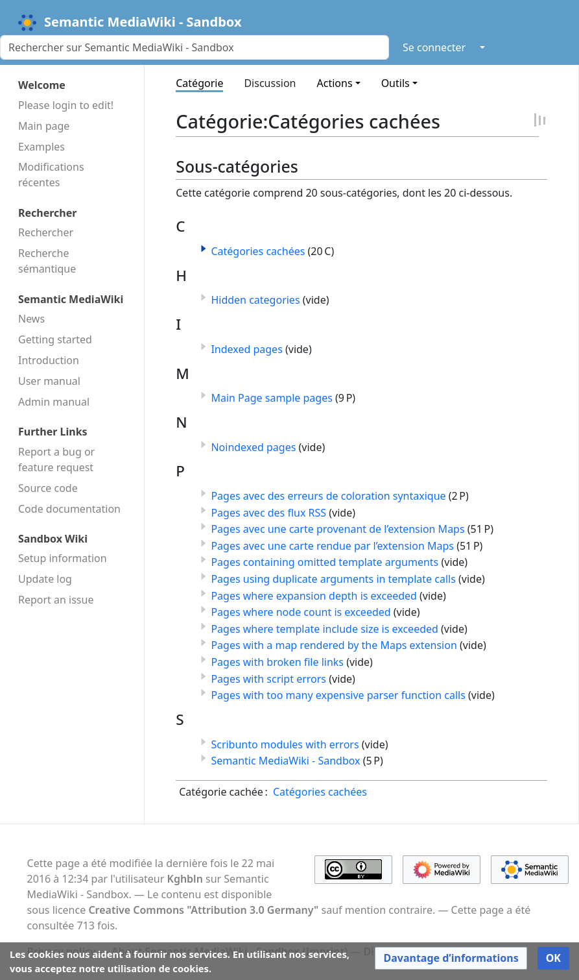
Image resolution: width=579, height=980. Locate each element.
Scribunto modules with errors (285, 744)
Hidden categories (255, 300)
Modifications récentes (51, 175)
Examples (41, 147)
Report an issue (55, 600)
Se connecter (434, 47)
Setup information (62, 558)
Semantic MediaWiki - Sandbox (285, 760)
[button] (203, 248)
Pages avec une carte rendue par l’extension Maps (332, 546)
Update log (45, 579)
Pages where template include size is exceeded (324, 629)
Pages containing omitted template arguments (324, 562)
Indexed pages (246, 349)
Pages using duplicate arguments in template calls (333, 579)
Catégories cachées (258, 251)
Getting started (55, 339)
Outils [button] (395, 83)
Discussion (270, 83)
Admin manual (53, 402)
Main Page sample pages (271, 398)
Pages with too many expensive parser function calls (338, 695)
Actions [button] (335, 83)
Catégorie (199, 83)
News (31, 319)
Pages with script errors (268, 679)
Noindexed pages (253, 447)
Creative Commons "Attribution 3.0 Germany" (203, 910)
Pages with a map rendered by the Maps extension (333, 645)
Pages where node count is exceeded (300, 612)
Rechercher (45, 232)
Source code (48, 488)
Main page (43, 126)
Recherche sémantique (47, 261)
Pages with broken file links (277, 662)
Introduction (48, 360)
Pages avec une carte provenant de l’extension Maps (337, 529)
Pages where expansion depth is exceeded (313, 596)
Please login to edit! (65, 105)
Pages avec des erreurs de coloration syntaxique (328, 496)
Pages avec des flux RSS (268, 513)
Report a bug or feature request (56, 459)
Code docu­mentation (69, 509)
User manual (49, 381)
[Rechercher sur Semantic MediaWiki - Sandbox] (194, 47)
